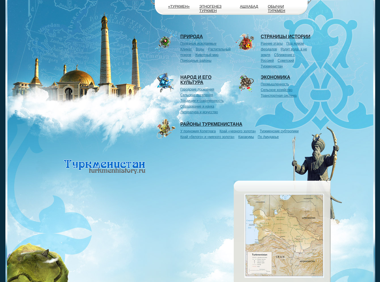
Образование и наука (197, 106)
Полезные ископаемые (198, 44)
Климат (186, 49)
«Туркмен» (179, 6)
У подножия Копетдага (198, 131)
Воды (200, 49)
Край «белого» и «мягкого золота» (207, 137)
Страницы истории (285, 36)
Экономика (275, 77)
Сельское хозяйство (277, 90)
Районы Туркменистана (211, 124)
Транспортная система (279, 96)
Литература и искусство (199, 112)
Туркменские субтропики (279, 131)
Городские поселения (197, 89)
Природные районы (195, 61)
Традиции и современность (202, 101)
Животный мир (207, 55)
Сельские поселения (196, 95)
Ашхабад (249, 6)
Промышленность (275, 84)
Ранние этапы (272, 44)
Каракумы (246, 137)
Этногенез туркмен (210, 8)
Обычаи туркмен (276, 8)
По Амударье (268, 137)
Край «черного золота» (238, 131)
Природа (191, 36)
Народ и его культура (196, 80)
